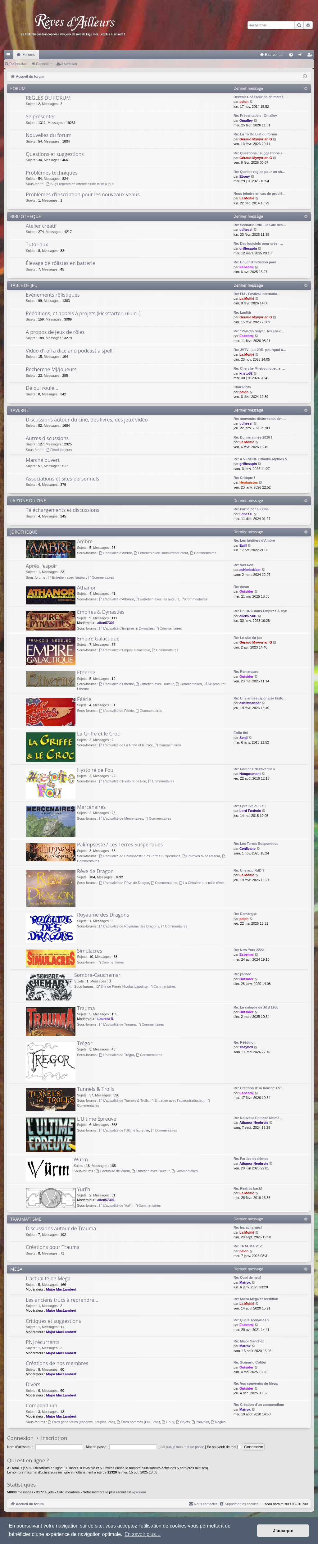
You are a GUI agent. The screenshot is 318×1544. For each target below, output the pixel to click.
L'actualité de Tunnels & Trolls (124, 1100)
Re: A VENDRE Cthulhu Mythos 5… (262, 459)
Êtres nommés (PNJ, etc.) (138, 1422)
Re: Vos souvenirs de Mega (256, 1383)
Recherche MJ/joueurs (51, 369)
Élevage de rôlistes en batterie (60, 263)
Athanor (86, 587)
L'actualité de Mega (48, 1278)
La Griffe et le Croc (98, 733)
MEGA (16, 1269)
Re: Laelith (242, 312)
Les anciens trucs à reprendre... (62, 1299)
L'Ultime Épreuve (96, 1118)
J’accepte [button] (283, 1530)
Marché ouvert (43, 460)
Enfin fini (241, 733)
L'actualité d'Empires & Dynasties (126, 628)
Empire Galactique (98, 638)
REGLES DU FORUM (48, 97)
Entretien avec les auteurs (157, 599)
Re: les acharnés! (248, 1227)
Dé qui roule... (42, 388)
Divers (33, 1384)
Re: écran (241, 587)
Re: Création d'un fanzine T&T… (260, 1088)
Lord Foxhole (250, 811)
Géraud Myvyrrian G (255, 139)
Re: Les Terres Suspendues (256, 843)
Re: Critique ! (244, 478)
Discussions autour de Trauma (61, 1228)
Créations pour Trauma (53, 1247)
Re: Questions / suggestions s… (260, 153)
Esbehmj (246, 267)
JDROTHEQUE (24, 532)
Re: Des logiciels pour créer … (258, 243)
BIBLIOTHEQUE (25, 216)
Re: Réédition (245, 1042)
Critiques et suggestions (53, 1321)
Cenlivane (247, 848)
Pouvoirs (200, 1422)
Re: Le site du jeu (248, 638)
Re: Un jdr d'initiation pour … (257, 262)
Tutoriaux (37, 244)
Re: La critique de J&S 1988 (256, 1007)
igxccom (139, 1492)
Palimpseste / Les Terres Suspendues (120, 844)
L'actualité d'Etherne (116, 684)
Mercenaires (91, 807)
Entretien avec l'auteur (67, 577)
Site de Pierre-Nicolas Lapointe (122, 986)
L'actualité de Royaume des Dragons (129, 926)
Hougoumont (250, 774)
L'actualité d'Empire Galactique (124, 650)
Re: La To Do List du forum (255, 134)
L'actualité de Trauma (117, 1024)
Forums (28, 54)
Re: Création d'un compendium (259, 1404)
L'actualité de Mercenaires (121, 818)
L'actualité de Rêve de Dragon (124, 883)
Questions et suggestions (55, 154)
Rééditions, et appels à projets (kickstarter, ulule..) (83, 313)
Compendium (41, 1405)
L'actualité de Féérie (116, 711)
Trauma (86, 1008)
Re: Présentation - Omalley (255, 115)
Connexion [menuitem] (301, 55)
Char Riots (242, 387)
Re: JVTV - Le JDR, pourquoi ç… (260, 350)
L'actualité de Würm (113, 1171)
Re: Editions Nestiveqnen (254, 769)
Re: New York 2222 (249, 950)
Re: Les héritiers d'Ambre (254, 540)
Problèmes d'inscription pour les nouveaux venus (83, 194)
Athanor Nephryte (253, 1122)
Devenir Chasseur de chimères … (261, 97)
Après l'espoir (41, 565)
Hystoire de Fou (95, 770)
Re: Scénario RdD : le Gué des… (260, 225)
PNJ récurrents (42, 1342)
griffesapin (248, 248)
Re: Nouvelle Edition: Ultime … (259, 1118)
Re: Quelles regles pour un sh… (259, 172)
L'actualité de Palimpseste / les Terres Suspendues (139, 856)
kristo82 (245, 373)
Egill (243, 545)
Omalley (246, 120)
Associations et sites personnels (62, 478)
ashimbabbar (250, 570)
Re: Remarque (245, 914)
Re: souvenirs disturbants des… (260, 419)
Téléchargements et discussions (62, 510)
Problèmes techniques (51, 172)
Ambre (85, 541)
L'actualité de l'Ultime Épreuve (124, 1130)
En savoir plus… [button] (143, 1534)
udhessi (245, 229)
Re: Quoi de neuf (247, 1277)
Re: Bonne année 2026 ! (253, 437)
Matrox (245, 1282)
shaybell (246, 1047)
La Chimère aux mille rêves (202, 883)
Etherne (86, 672)
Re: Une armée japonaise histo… (260, 698)
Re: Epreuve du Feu (250, 806)
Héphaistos (248, 482)
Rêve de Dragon (95, 871)
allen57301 (106, 623)
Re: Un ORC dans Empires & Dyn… (262, 611)
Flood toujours (59, 450)
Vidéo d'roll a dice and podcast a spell (69, 350)
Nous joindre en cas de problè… (260, 193)
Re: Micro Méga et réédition (256, 1299)
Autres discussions (47, 438)
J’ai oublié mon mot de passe (182, 1447)
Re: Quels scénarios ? (252, 1320)
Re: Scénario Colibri (250, 1362)
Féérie (84, 699)
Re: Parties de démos (251, 1158)
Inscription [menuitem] (311, 55)
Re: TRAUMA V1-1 (248, 1246)
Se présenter (40, 116)
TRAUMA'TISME (25, 1219)
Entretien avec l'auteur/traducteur (161, 553)
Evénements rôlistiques (53, 294)
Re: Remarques (246, 671)
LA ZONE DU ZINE (28, 500)
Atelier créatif (41, 225)
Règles (218, 1422)
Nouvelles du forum (48, 135)
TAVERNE (19, 410)
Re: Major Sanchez (249, 1341)
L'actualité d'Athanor (116, 599)
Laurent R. (105, 1019)
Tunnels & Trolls (95, 1089)
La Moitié (246, 198)
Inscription (69, 64)
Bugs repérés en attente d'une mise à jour (80, 184)
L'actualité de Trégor (116, 1055)
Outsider (246, 591)
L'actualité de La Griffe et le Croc (126, 745)
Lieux (168, 1422)
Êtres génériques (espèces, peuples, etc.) (81, 1422)
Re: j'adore (242, 974)
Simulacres (89, 950)
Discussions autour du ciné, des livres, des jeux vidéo (87, 419)
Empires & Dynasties (101, 611)
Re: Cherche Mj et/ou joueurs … (259, 368)
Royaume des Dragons (103, 914)
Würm (81, 1159)
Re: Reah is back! (248, 1188)
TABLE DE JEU (24, 285)
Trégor (84, 1043)
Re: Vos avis (244, 565)
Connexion (44, 64)
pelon (243, 101)
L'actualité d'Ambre (115, 553)
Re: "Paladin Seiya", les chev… (259, 331)
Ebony (244, 176)
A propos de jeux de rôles (55, 332)
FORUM (18, 88)
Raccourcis (9, 55)
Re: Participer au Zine (251, 509)
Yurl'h (83, 1189)
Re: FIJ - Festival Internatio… (257, 294)
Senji (243, 738)
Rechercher (18, 64)
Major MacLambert (61, 1289)
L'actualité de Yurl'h (116, 1205)
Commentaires (203, 553)
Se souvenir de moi (224, 1447)
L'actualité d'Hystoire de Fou (122, 781)
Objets (183, 1422)
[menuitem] (206, 54)
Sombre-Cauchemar (97, 975)
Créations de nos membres (57, 1363)
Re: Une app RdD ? (249, 870)
